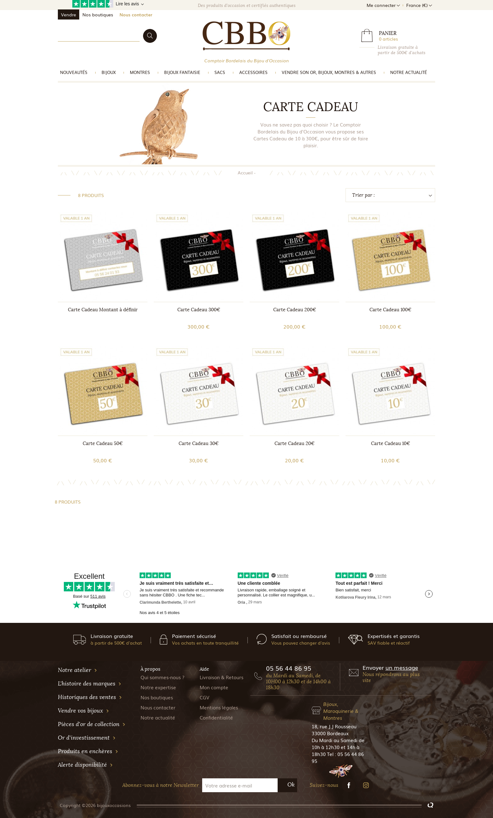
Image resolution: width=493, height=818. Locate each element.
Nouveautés (73, 72)
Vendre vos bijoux (83, 710)
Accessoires (253, 72)
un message (401, 667)
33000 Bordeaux (330, 733)
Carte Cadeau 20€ (294, 443)
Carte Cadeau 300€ (198, 310)
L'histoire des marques (89, 683)
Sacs (219, 72)
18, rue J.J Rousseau (334, 726)
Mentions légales (219, 707)
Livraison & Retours (221, 677)
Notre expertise (158, 687)
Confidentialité (216, 717)
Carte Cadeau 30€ (199, 443)
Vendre (68, 14)
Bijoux (109, 72)
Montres (140, 72)
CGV (204, 697)
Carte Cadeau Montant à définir (103, 310)
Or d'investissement (87, 737)
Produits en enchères (88, 751)
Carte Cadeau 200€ (294, 310)
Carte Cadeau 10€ (390, 443)
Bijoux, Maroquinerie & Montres (340, 710)
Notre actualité (408, 72)
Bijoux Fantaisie (182, 72)
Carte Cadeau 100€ (390, 310)
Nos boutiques (97, 14)
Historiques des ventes (90, 697)
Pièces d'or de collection (91, 724)
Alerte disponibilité (85, 764)
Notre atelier (77, 670)
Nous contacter (135, 14)
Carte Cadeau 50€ (103, 443)
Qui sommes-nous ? (163, 677)
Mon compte (214, 687)
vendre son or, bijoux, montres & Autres (329, 72)
